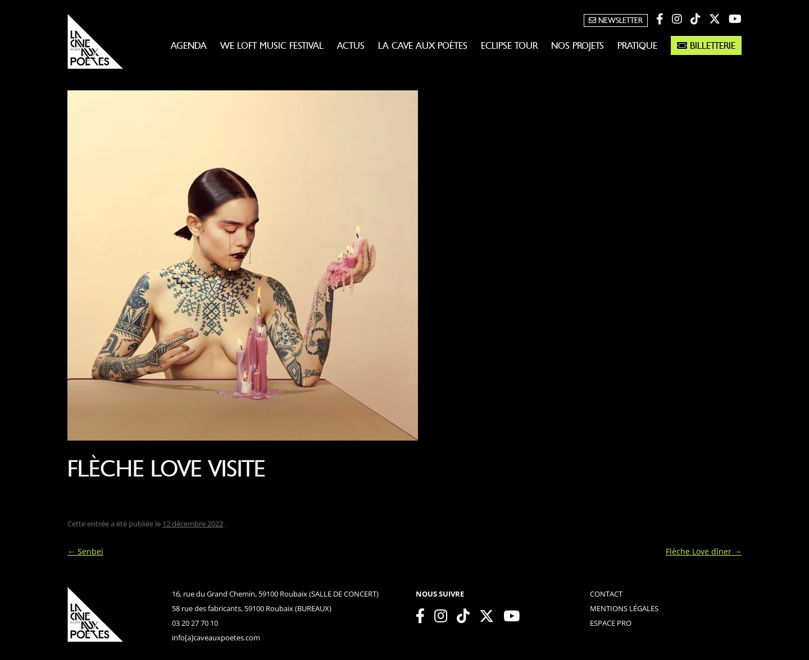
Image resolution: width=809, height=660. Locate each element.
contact (606, 594)
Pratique (637, 45)
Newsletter (616, 20)
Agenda (189, 45)
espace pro (610, 623)
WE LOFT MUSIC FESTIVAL (272, 45)
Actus (351, 45)
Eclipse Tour (509, 45)
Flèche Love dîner (704, 551)
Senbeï (85, 551)
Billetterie (706, 45)
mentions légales (624, 608)
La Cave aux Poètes (422, 45)
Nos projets (577, 45)
